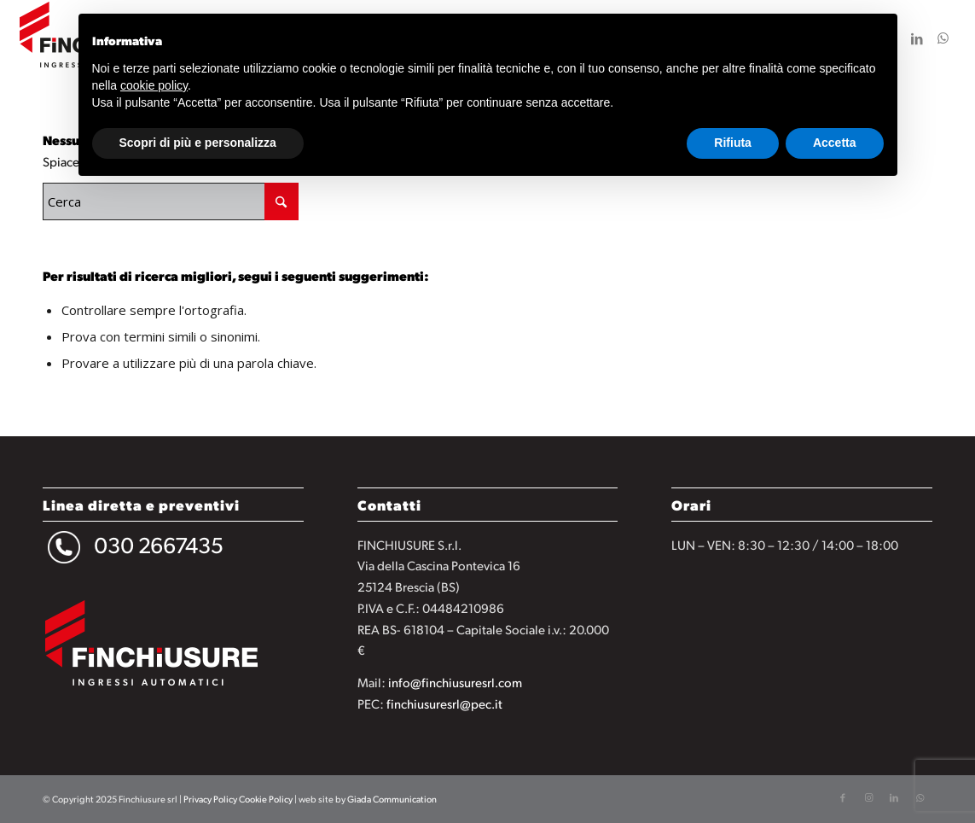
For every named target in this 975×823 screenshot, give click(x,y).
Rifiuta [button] (733, 142)
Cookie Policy (266, 799)
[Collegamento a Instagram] (868, 797)
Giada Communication (392, 799)
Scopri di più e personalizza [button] (197, 142)
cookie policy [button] (154, 85)
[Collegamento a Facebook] (843, 797)
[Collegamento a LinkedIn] (917, 37)
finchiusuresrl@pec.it (444, 703)
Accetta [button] (834, 142)
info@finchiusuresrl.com (455, 682)
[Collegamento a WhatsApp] (942, 37)
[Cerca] (171, 201)
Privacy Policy (210, 799)
